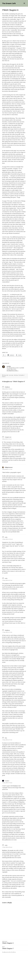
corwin (12, 375)
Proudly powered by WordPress (9, 952)
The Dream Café (9, 3)
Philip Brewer (9, 467)
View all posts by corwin (12, 370)
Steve (17, 375)
